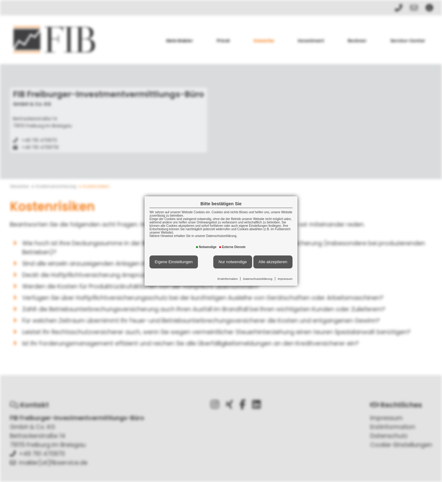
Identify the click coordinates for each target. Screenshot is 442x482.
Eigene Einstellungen (174, 261)
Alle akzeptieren (273, 261)
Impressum (285, 278)
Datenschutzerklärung (257, 278)
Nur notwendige (233, 261)
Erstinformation (228, 278)
